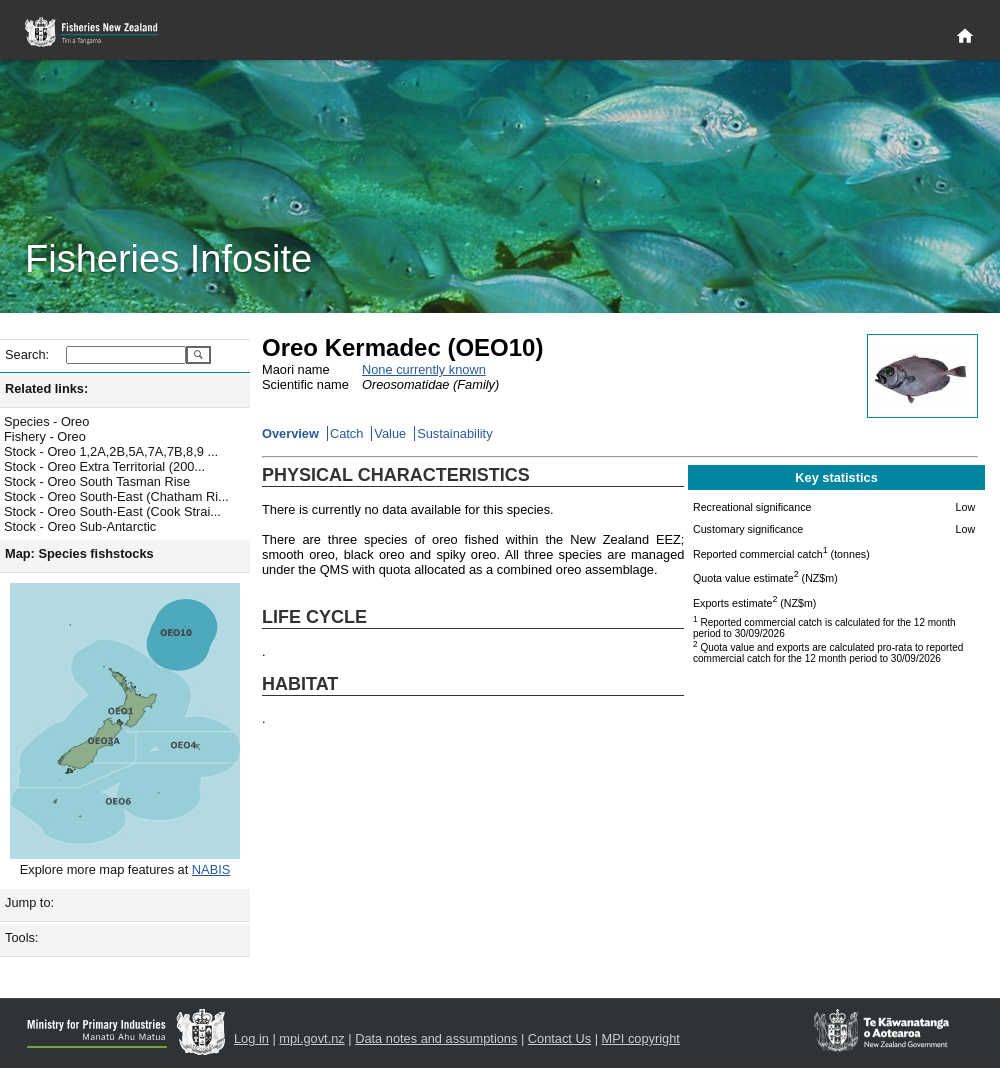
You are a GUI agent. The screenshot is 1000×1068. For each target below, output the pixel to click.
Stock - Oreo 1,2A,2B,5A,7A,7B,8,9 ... (111, 451)
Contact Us (559, 1038)
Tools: (21, 937)
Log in (251, 1038)
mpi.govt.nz (311, 1038)
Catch (346, 433)
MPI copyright (641, 1038)
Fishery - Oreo (45, 436)
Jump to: (29, 902)
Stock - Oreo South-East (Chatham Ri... (116, 496)
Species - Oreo (46, 421)
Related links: (46, 388)
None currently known (424, 369)
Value (390, 433)
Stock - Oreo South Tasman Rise (97, 481)
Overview (290, 433)
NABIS (211, 869)
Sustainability (454, 433)
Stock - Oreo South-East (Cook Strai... (112, 511)
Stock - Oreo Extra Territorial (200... (104, 466)
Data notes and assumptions (436, 1038)
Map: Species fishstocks (79, 553)
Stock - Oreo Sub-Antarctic (80, 526)
